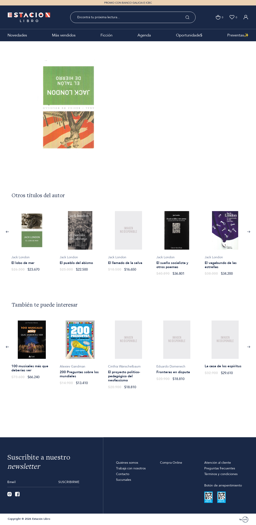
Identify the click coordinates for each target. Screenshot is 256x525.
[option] (32, 239)
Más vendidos (63, 35)
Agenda (144, 35)
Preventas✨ (238, 35)
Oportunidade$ (189, 35)
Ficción (106, 35)
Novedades (17, 35)
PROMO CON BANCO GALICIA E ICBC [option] (128, 3)
